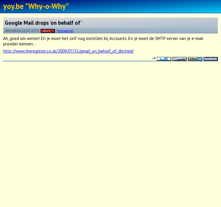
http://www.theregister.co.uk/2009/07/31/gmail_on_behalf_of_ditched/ (68, 51)
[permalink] (65, 30)
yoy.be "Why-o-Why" (36, 6)
